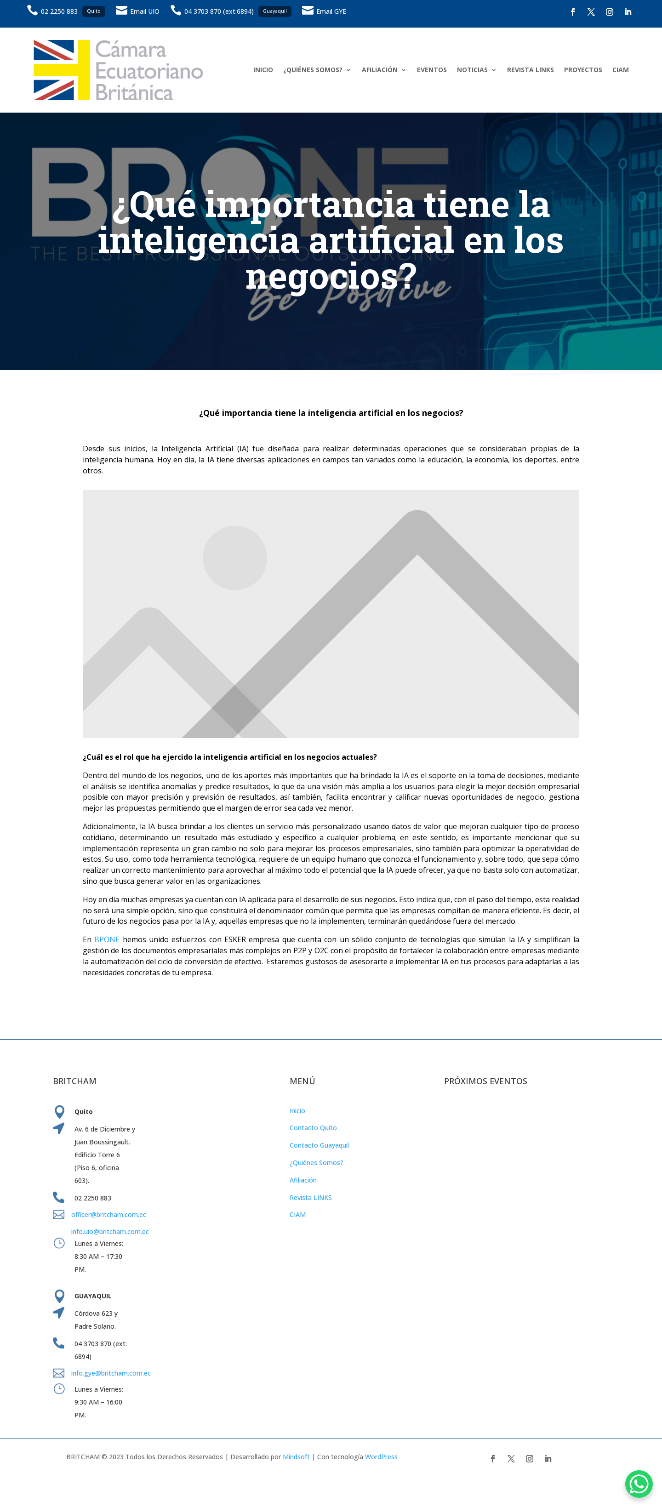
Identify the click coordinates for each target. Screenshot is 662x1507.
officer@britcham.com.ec (108, 1214)
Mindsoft (296, 1456)
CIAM (620, 69)
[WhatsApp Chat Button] (639, 1484)
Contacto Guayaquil (319, 1145)
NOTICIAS (472, 69)
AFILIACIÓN (380, 69)
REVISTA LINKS (530, 69)
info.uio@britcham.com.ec (110, 1231)
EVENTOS (432, 69)
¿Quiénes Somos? (316, 1162)
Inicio (297, 1110)
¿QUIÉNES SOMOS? (312, 69)
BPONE (107, 939)
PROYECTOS (583, 69)
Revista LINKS (311, 1197)
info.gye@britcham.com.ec (112, 1373)
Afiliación (303, 1180)
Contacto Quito (313, 1127)
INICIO (263, 69)
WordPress (381, 1456)
